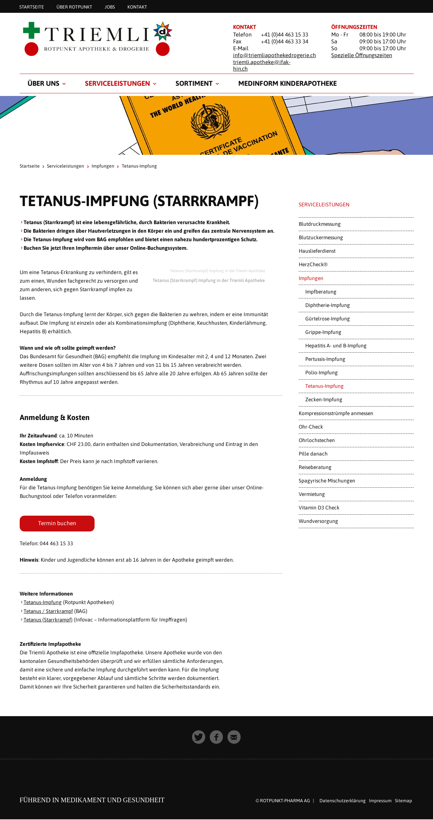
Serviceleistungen (117, 83)
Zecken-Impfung (323, 399)
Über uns (43, 83)
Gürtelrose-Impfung (327, 318)
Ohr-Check (311, 427)
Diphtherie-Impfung (327, 305)
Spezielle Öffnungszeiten (361, 55)
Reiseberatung (315, 467)
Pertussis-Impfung (325, 359)
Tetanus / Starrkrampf (49, 612)
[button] (199, 738)
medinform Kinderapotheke (287, 83)
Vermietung (312, 494)
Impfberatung (320, 291)
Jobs (110, 6)
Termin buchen (58, 523)
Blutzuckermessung (321, 237)
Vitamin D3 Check (319, 507)
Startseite (31, 6)
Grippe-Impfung (323, 332)
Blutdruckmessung (320, 224)
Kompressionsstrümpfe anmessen (336, 413)
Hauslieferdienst (317, 251)
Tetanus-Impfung (43, 603)
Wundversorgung (318, 521)
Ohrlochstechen (317, 440)
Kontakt (137, 6)
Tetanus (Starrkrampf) (49, 620)
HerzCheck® (313, 264)
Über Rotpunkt (74, 6)
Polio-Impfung (321, 372)
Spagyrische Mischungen (327, 480)
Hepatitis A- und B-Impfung (336, 345)
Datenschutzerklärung (342, 801)
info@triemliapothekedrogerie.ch (274, 55)
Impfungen (103, 166)
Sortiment (194, 83)
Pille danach (313, 454)
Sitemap (403, 801)
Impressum (380, 801)
